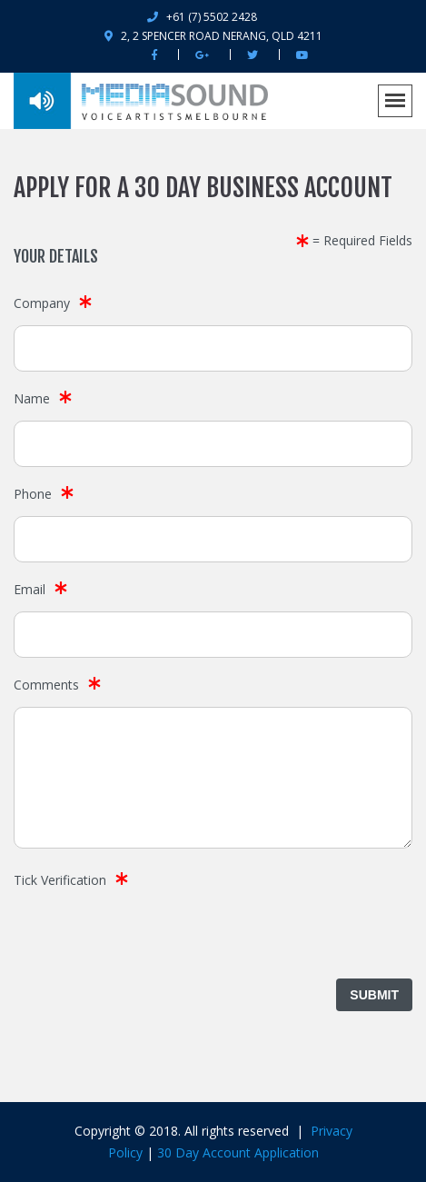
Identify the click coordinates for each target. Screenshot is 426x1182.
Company (42, 303)
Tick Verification (60, 880)
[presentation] (152, 937)
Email (29, 589)
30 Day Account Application (238, 1152)
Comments (46, 684)
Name (32, 398)
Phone (33, 493)
